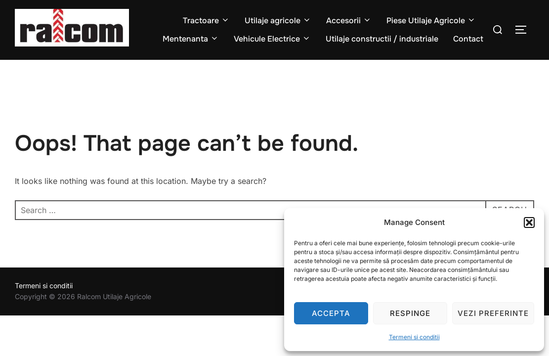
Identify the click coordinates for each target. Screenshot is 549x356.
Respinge (410, 313)
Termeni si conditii (414, 337)
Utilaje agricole (278, 20)
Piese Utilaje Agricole (431, 20)
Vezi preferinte (493, 313)
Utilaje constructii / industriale (382, 39)
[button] (529, 222)
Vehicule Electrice (272, 39)
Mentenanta (191, 39)
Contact (468, 39)
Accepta (331, 313)
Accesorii (349, 20)
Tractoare (206, 20)
